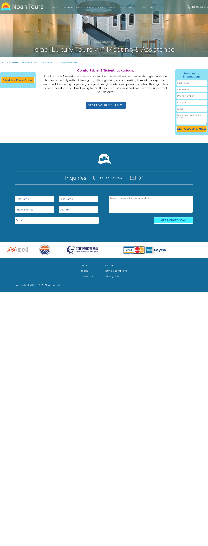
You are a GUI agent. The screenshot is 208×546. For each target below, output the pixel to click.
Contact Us (145, 7)
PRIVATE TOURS (96, 7)
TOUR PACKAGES (74, 7)
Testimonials (126, 7)
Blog (111, 7)
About (56, 7)
